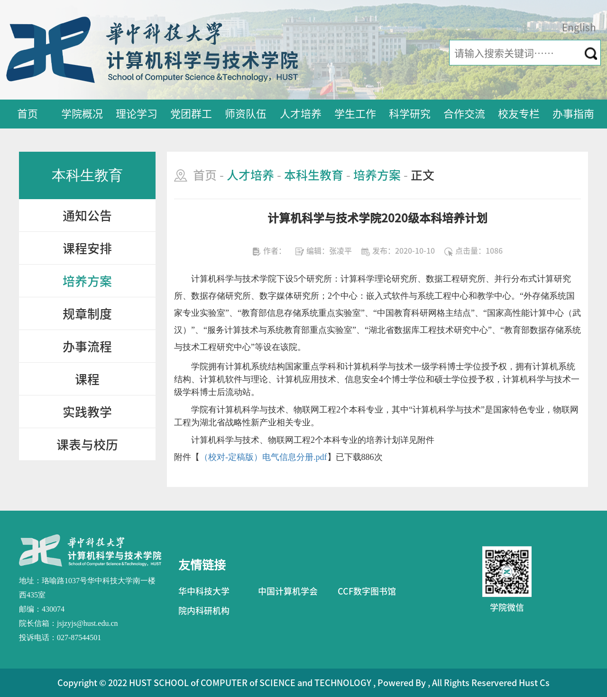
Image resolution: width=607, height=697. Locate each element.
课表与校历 (87, 445)
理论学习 (136, 114)
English (579, 28)
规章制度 (87, 314)
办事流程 (87, 346)
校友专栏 (519, 114)
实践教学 (87, 412)
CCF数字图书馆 (367, 591)
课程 (87, 379)
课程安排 (87, 248)
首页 (27, 114)
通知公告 (87, 216)
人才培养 (301, 114)
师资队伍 (246, 114)
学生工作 (355, 114)
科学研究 (410, 114)
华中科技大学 (204, 591)
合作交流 (464, 114)
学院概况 (82, 114)
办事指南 (573, 114)
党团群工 (191, 114)
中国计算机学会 (288, 591)
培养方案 (87, 281)
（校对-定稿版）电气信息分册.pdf (263, 457)
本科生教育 (313, 175)
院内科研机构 (204, 610)
